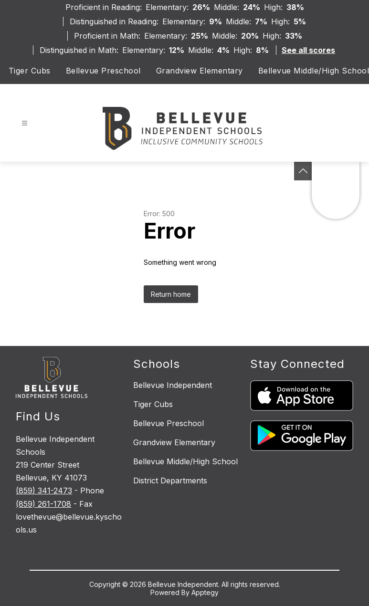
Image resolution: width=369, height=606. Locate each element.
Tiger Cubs (30, 70)
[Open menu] (24, 123)
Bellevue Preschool (103, 70)
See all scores (308, 50)
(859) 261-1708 (43, 504)
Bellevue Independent (172, 385)
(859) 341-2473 (44, 490)
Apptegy (205, 592)
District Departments (170, 480)
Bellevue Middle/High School (313, 70)
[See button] (303, 171)
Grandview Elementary (199, 70)
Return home (171, 294)
